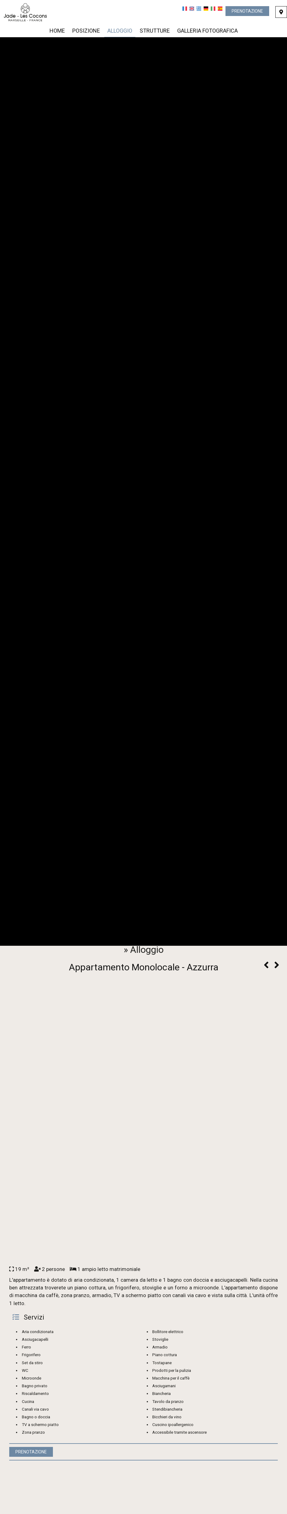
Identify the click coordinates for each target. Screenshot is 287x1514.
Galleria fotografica (207, 30)
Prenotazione (247, 11)
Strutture (155, 30)
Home (57, 30)
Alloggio (119, 30)
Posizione (86, 30)
